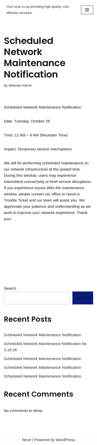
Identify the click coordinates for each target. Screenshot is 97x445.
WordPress (65, 440)
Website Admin (20, 85)
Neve (26, 440)
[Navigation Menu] (87, 9)
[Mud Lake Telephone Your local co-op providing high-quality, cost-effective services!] (38, 10)
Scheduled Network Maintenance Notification (42, 335)
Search (10, 288)
